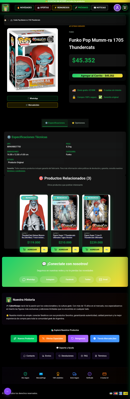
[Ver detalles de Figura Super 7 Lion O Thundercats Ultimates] (96, 223)
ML (44, 250)
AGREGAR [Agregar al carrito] (30, 249)
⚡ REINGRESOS (61, 7)
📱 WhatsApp (32, 98)
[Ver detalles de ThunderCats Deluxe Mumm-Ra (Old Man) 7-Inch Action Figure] (34, 223)
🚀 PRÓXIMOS (81, 7)
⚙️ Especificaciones (55, 123)
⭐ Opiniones (78, 123)
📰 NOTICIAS (100, 7)
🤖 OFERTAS (43, 7)
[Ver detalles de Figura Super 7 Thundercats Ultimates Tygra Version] (65, 223)
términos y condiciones (16, 171)
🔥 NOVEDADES (24, 7)
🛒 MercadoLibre (32, 105)
